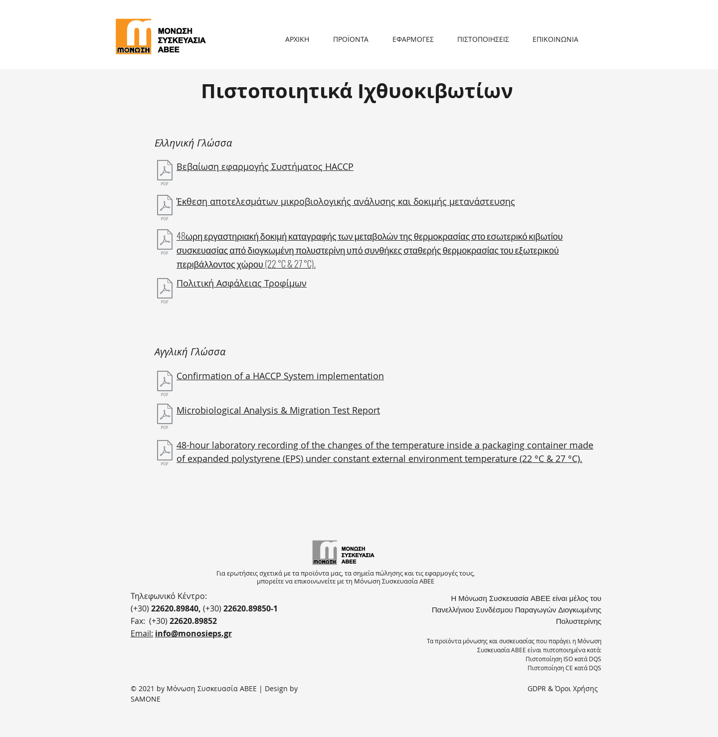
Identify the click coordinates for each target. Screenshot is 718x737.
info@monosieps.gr (193, 633)
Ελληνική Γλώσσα (193, 142)
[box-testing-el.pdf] (165, 243)
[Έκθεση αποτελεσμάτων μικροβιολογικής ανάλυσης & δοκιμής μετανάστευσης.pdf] (165, 209)
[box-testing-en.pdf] (165, 454)
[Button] (161, 37)
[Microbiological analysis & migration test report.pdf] (165, 418)
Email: (142, 633)
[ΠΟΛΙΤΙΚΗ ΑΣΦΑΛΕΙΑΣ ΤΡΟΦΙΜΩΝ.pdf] (165, 292)
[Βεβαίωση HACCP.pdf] (165, 174)
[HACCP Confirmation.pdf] (165, 385)
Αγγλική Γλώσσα (190, 351)
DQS (595, 659)
